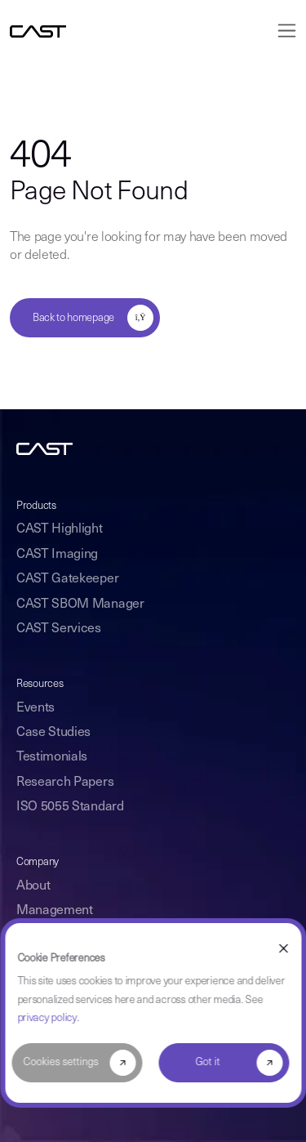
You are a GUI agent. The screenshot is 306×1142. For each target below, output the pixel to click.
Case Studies (53, 732)
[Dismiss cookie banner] (283, 948)
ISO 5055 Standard (70, 807)
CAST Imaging (57, 554)
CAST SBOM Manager (80, 604)
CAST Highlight (59, 529)
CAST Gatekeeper (67, 579)
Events (35, 708)
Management (54, 910)
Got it (208, 1062)
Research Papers (64, 782)
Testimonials (51, 757)
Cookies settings (61, 1062)
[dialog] (153, 1013)
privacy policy (47, 1018)
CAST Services (58, 629)
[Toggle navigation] (282, 30)
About (33, 886)
